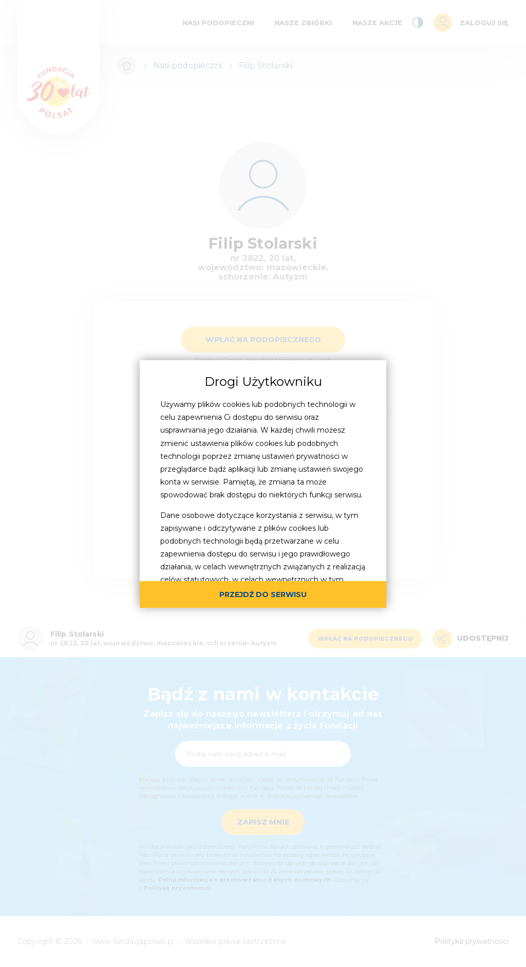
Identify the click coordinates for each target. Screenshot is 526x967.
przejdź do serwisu (263, 594)
